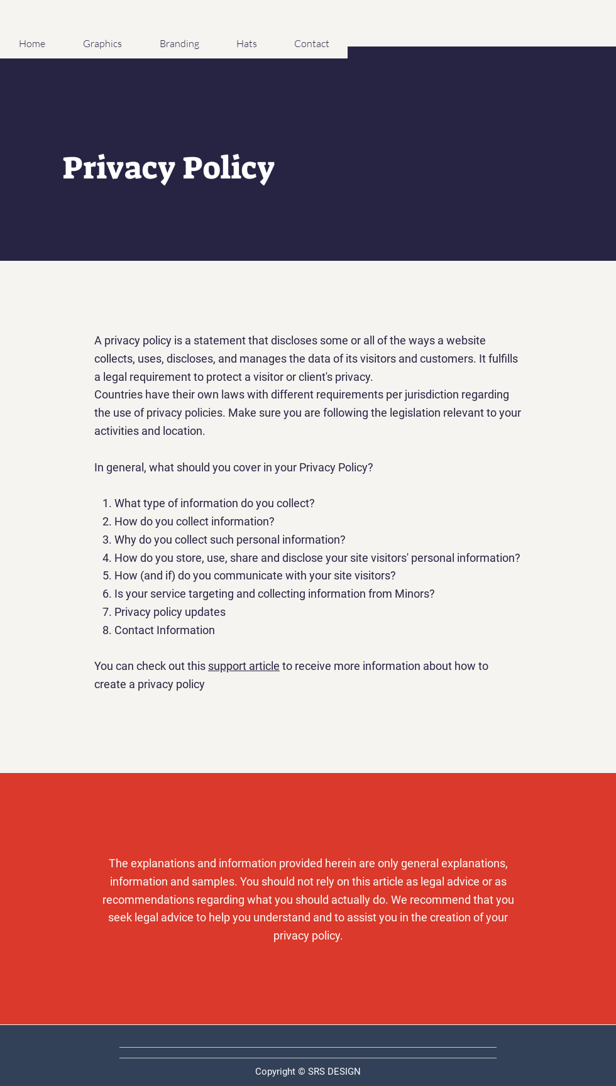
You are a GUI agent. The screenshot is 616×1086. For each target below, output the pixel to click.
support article (244, 665)
